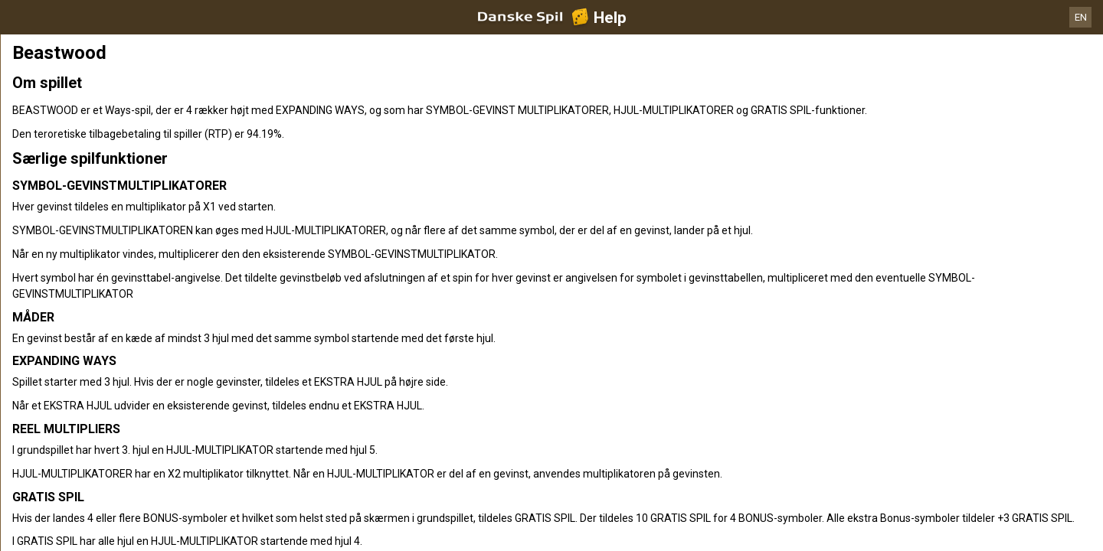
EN (1081, 17)
